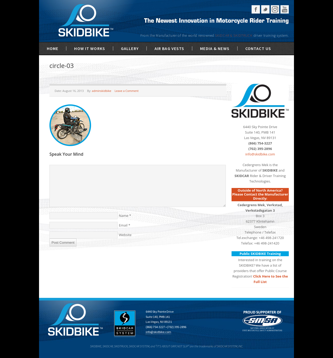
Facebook (256, 9)
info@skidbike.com (260, 154)
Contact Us (258, 48)
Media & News (214, 48)
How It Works (89, 48)
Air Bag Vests (169, 48)
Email (123, 225)
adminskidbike (101, 91)
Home (52, 48)
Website (125, 235)
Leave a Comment (126, 91)
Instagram (275, 9)
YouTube (284, 9)
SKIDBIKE (85, 21)
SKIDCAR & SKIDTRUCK (234, 35)
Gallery (130, 48)
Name (123, 215)
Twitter (265, 9)
